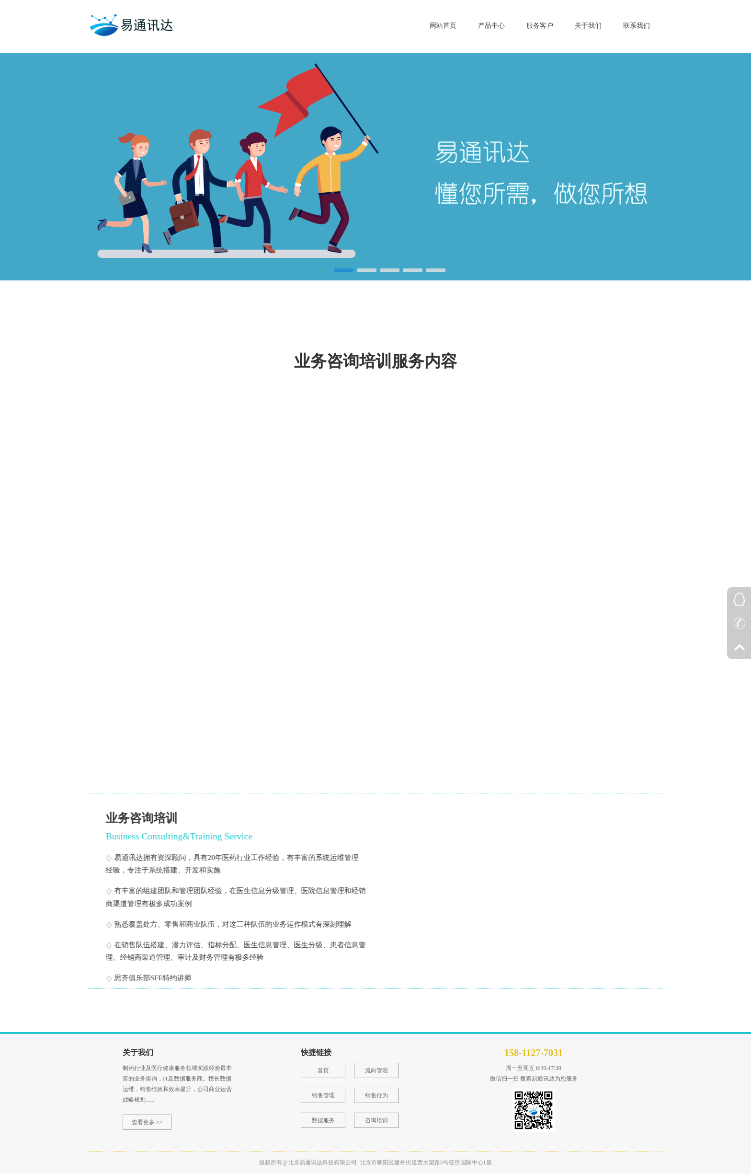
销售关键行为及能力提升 (498, 748)
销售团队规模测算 (334, 624)
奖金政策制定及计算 (185, 748)
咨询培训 (376, 1120)
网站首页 (443, 25)
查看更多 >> (147, 1122)
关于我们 (588, 25)
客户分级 (471, 624)
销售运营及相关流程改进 (346, 748)
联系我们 (636, 25)
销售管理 (323, 1095)
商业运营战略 (174, 500)
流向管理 (376, 1070)
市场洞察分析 (174, 624)
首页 (323, 1070)
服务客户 (539, 25)
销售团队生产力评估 (338, 500)
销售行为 (376, 1095)
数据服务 (323, 1120)
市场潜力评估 (479, 500)
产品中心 (491, 25)
